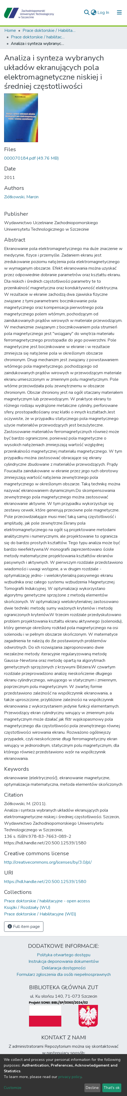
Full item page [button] (24, 927)
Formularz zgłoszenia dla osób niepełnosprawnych (64, 975)
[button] (93, 12)
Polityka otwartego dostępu (63, 955)
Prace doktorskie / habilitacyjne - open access (38, 37)
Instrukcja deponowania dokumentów (63, 961)
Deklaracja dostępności (63, 968)
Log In (103, 13)
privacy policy (69, 1076)
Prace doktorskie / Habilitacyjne (50, 31)
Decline (92, 1087)
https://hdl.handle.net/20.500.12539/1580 (45, 882)
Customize (12, 1087)
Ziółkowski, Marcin (21, 197)
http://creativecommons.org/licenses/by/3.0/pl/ (48, 862)
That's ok (112, 1087)
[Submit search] (86, 12)
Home (10, 31)
